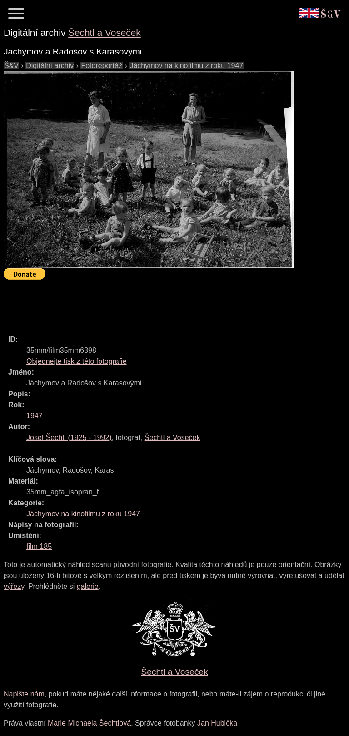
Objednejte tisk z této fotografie (76, 361)
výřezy (14, 586)
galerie (88, 586)
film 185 (39, 546)
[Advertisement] (169, 303)
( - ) (69, 437)
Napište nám (24, 694)
